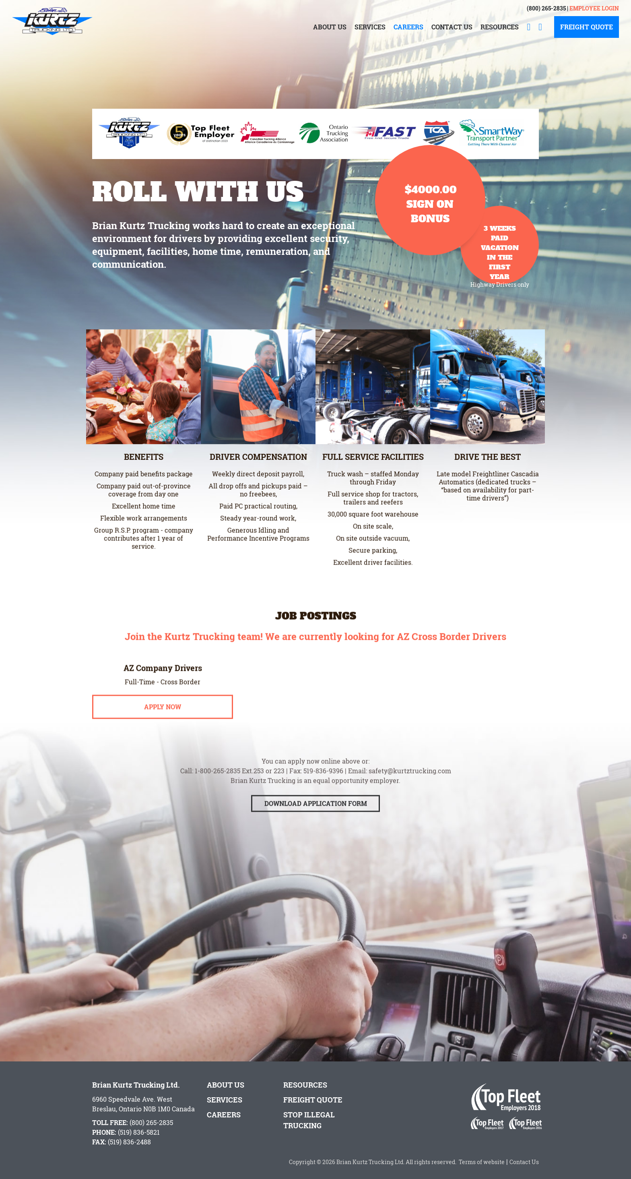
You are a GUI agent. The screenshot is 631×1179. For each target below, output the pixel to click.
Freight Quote (586, 27)
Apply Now (162, 721)
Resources (499, 27)
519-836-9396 (323, 785)
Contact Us (451, 27)
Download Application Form (315, 817)
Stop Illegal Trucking (309, 1120)
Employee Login (594, 8)
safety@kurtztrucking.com (410, 785)
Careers (408, 27)
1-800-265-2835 (217, 785)
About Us (329, 27)
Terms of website (480, 1162)
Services (370, 27)
